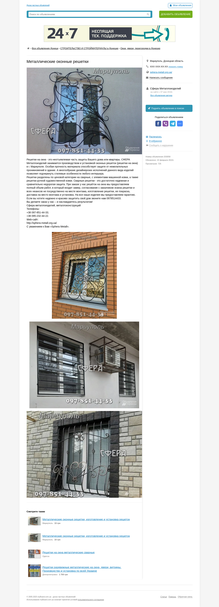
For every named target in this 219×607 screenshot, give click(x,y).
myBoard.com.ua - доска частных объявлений (56, 597)
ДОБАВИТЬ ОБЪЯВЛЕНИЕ (176, 14)
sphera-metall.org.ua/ (161, 72)
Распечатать (155, 136)
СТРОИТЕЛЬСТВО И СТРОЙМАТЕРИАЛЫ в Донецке (89, 48)
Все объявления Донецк (45, 48)
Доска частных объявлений (38, 5)
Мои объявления (180, 5)
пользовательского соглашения (91, 600)
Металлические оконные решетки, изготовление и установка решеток (86, 519)
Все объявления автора (161, 95)
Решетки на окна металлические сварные (69, 552)
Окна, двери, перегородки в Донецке (140, 48)
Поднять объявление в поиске (165, 108)
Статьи (163, 597)
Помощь (172, 597)
